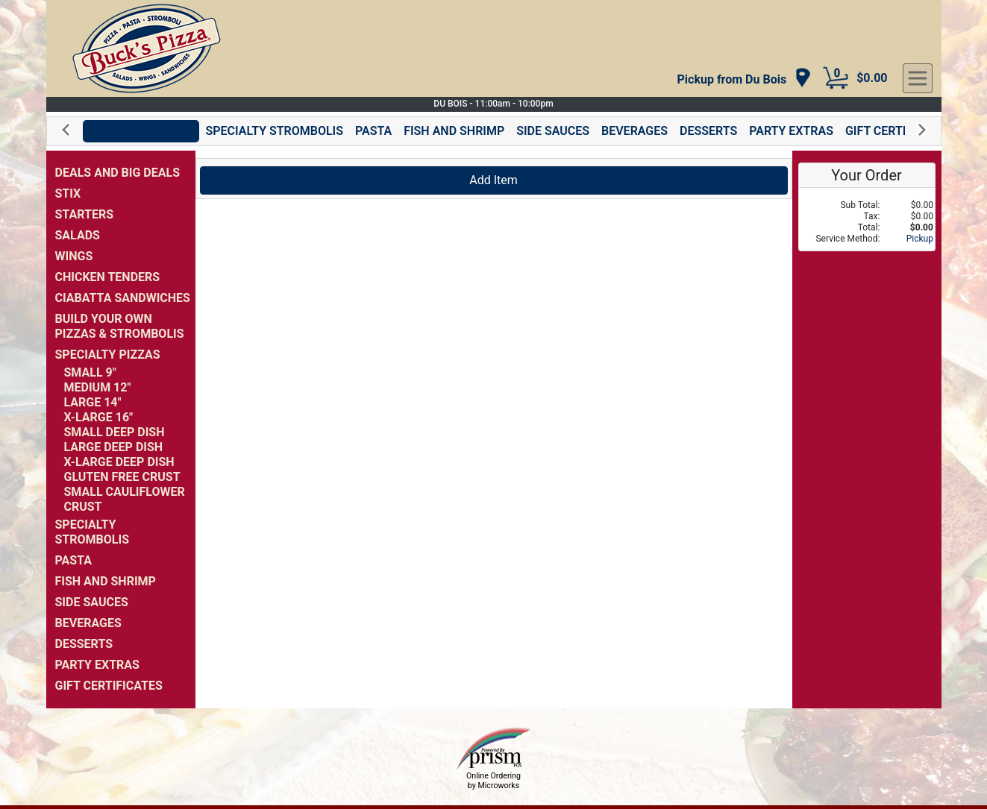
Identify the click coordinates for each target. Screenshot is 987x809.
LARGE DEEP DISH (113, 447)
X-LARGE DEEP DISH (119, 462)
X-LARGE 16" (99, 417)
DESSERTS (708, 131)
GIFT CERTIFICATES (899, 131)
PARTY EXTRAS (791, 131)
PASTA (373, 131)
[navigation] (744, 78)
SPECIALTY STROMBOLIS (274, 131)
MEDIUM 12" (97, 387)
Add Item (493, 180)
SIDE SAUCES (552, 131)
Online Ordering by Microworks (493, 780)
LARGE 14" (93, 402)
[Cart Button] (835, 78)
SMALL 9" (90, 372)
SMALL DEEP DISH (114, 432)
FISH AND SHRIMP (454, 131)
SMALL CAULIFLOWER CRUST (124, 499)
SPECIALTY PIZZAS (141, 131)
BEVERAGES (634, 131)
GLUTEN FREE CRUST (122, 477)
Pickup (919, 238)
